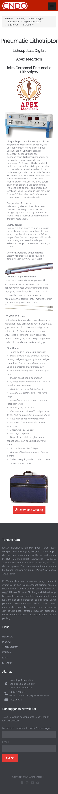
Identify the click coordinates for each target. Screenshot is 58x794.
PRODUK (6, 642)
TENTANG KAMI (10, 647)
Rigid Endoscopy (32, 21)
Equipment (13, 24)
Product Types (36, 18)
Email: (5, 742)
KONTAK (6, 652)
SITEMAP (7, 663)
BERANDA (7, 636)
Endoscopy (13, 21)
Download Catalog (29, 509)
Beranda (9, 18)
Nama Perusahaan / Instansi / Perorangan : (27, 728)
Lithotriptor (28, 24)
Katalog (21, 18)
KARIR (5, 657)
